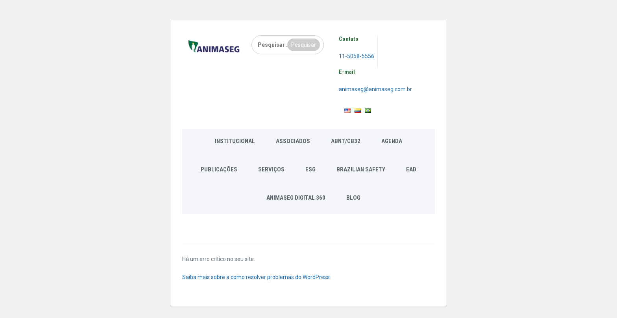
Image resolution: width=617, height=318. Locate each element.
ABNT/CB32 (345, 141)
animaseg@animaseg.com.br (375, 89)
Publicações (219, 169)
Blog (353, 197)
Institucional (235, 141)
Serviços (271, 169)
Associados (293, 141)
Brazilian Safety (360, 169)
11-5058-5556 (356, 56)
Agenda (391, 141)
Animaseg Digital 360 (295, 197)
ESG (310, 169)
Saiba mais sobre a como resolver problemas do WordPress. (256, 277)
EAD (411, 169)
